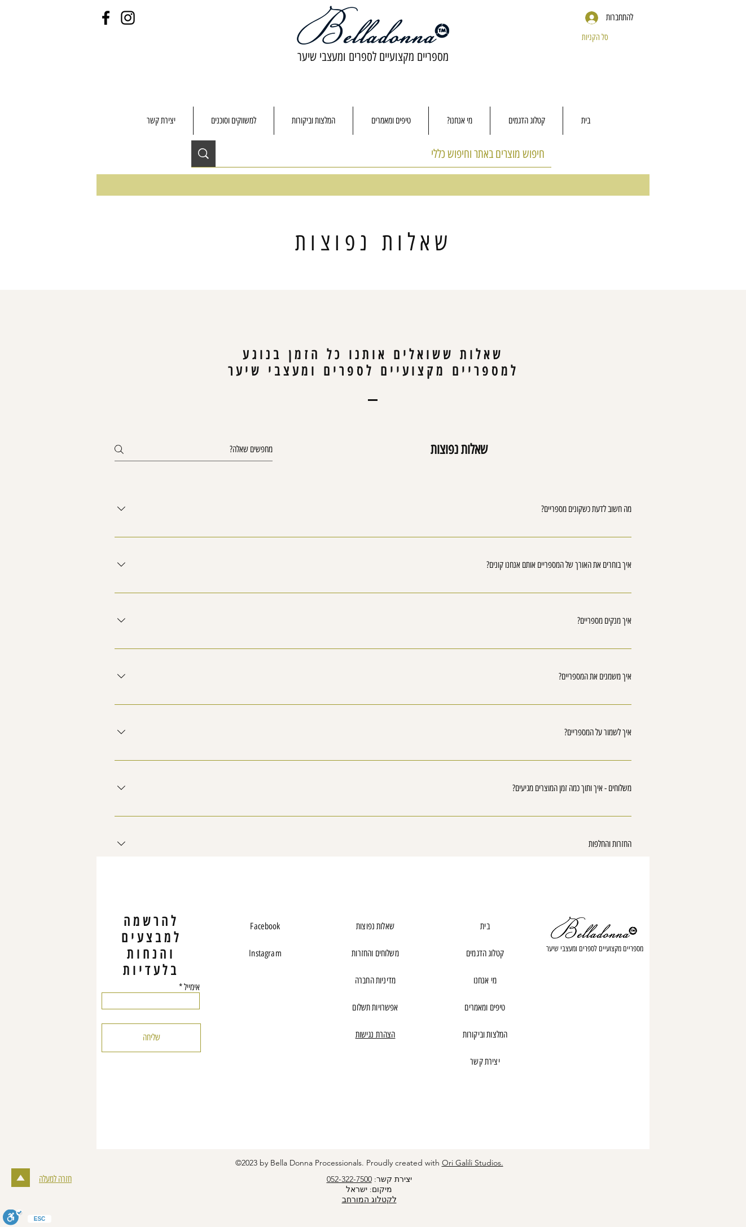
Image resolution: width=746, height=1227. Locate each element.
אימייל (192, 987)
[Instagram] (128, 17)
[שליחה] (151, 1037)
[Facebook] (105, 17)
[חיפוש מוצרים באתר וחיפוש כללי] (392, 153)
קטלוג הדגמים (485, 953)
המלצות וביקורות (485, 1034)
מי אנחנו (485, 980)
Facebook (265, 926)
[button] (606, 37)
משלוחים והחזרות (375, 953)
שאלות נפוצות (375, 926)
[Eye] (594, 929)
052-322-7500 (349, 1179)
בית (484, 926)
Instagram (265, 953)
